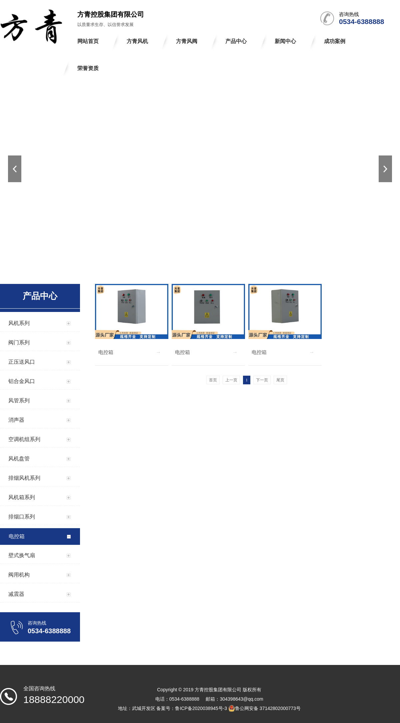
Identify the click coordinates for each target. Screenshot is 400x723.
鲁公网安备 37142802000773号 (264, 708)
